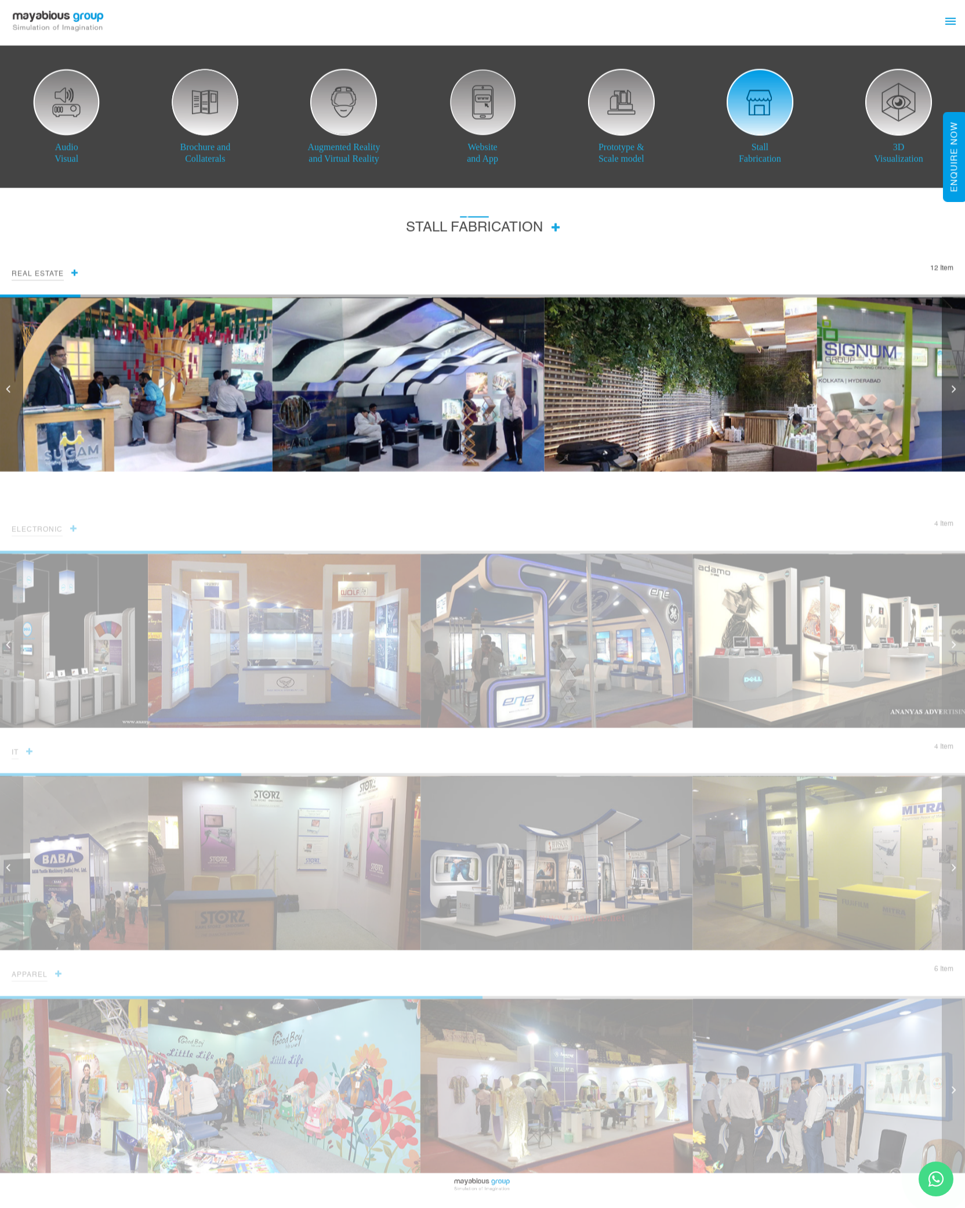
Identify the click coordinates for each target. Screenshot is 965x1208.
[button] (953, 390)
